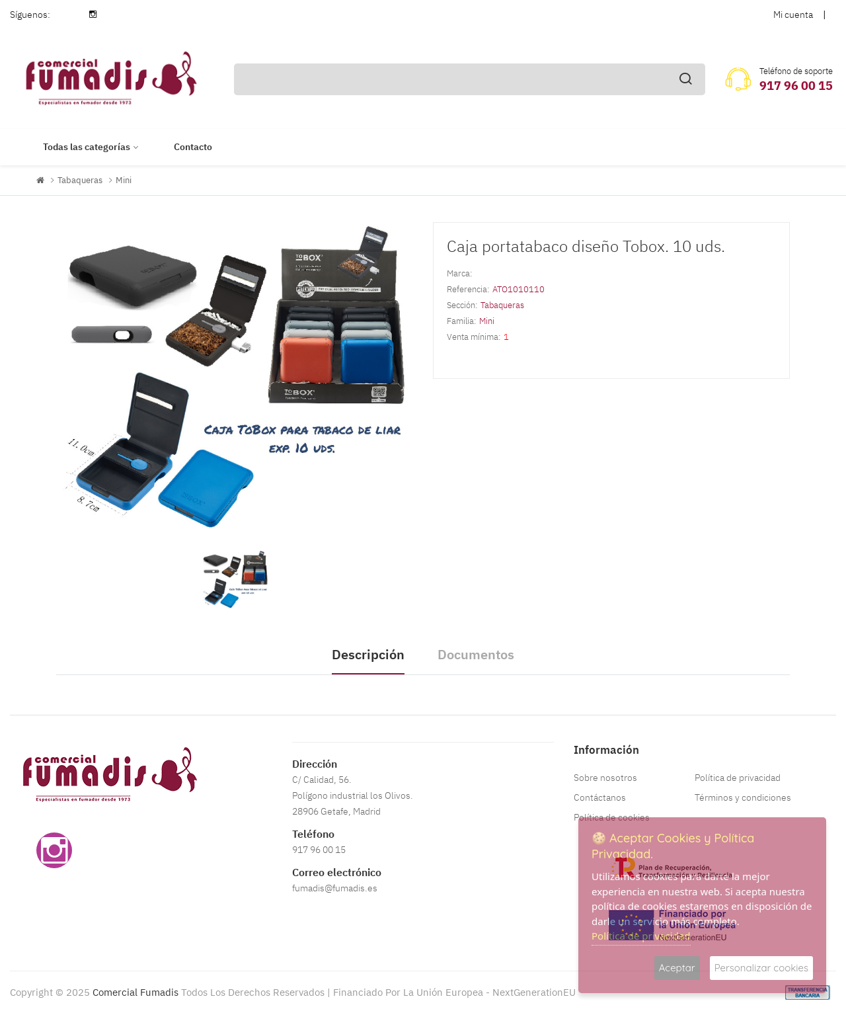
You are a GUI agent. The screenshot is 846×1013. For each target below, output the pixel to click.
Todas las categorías (86, 147)
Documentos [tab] (476, 654)
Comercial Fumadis (135, 992)
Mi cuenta (793, 14)
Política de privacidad (738, 778)
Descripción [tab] (368, 654)
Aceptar (677, 967)
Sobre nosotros (605, 778)
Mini (124, 180)
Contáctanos (600, 797)
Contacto (193, 147)
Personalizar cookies (761, 967)
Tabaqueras (80, 180)
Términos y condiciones (743, 797)
